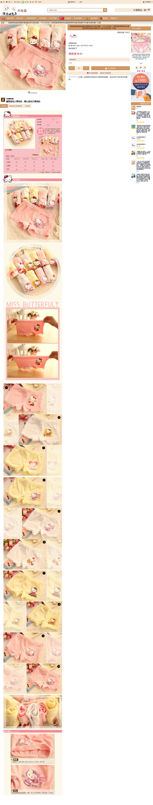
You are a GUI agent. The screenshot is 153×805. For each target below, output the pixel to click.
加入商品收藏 (93, 73)
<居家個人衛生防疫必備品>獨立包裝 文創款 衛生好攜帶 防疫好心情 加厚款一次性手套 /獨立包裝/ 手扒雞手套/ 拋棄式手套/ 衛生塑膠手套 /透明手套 (143, 129)
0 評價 (80, 77)
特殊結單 (138, 106)
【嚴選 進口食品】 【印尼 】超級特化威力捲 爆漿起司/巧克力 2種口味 (143, 153)
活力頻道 (27, 106)
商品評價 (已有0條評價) (15, 106)
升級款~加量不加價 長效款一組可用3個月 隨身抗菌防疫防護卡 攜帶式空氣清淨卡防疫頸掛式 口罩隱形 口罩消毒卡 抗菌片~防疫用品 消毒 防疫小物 (143, 178)
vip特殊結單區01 (141, 144)
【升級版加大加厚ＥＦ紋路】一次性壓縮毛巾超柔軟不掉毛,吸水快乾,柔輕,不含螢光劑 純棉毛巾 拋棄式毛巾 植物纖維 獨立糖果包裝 (143, 115)
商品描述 (4, 106)
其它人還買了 (137, 28)
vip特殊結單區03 (141, 137)
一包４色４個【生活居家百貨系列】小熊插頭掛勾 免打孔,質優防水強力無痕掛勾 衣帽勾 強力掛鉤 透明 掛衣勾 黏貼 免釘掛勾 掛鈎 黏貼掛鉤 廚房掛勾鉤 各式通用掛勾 (143, 165)
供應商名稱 (73, 43)
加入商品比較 (106, 73)
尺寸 (70, 63)
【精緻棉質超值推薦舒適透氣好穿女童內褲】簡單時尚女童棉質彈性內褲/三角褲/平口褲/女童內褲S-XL (141, 57)
